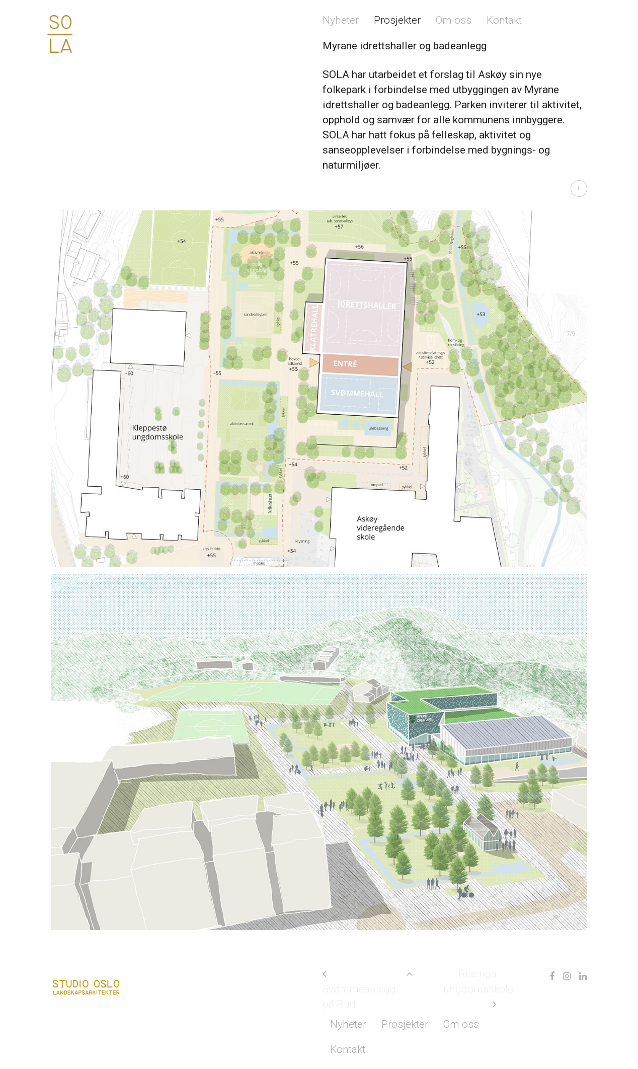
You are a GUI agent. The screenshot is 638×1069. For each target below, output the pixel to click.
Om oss (453, 20)
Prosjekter (397, 20)
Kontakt (504, 20)
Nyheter (341, 20)
